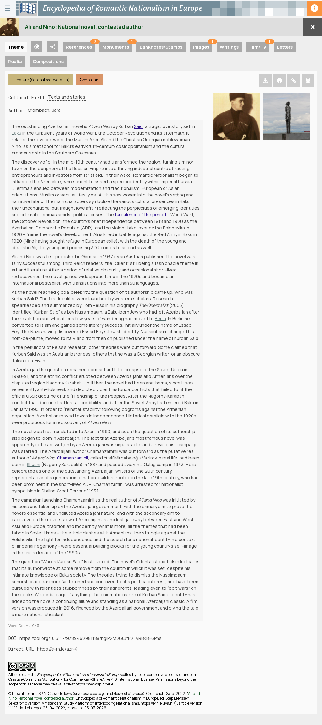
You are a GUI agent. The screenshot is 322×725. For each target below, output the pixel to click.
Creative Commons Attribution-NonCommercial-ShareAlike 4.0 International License (81, 679)
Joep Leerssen (149, 674)
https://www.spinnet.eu (95, 684)
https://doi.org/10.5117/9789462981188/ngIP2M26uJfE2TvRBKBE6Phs (90, 638)
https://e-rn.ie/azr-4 (57, 649)
